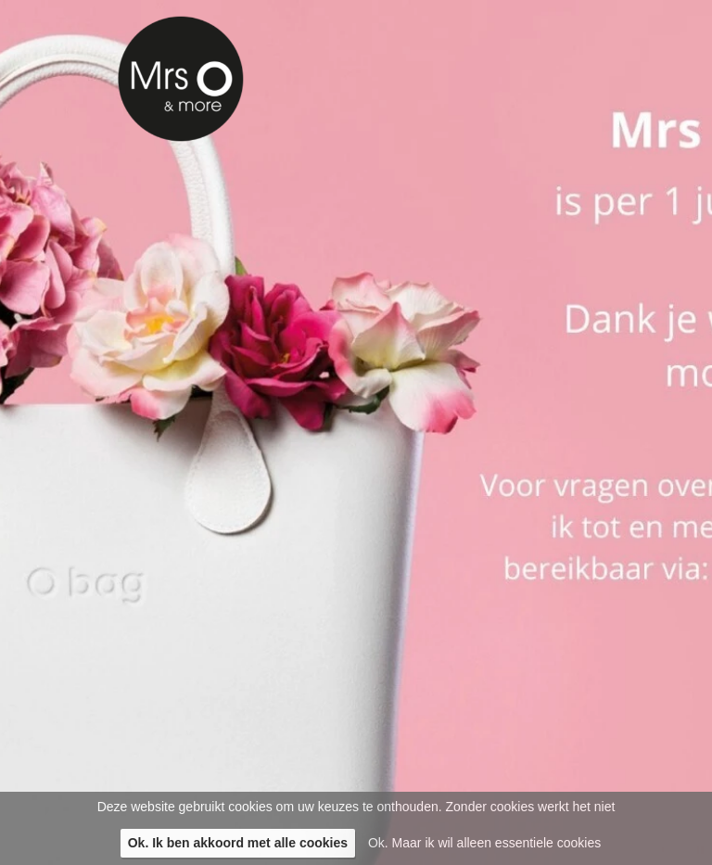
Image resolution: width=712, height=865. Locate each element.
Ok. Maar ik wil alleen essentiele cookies (484, 842)
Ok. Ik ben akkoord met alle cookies (238, 842)
